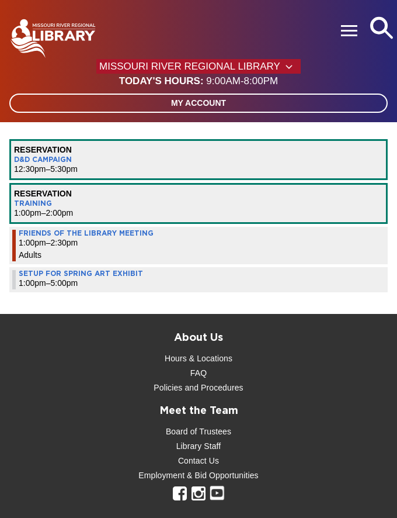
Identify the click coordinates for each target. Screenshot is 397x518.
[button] (198, 81)
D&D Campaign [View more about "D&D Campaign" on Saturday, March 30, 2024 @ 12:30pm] (43, 159)
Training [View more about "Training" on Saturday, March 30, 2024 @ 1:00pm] (33, 203)
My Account (198, 103)
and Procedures (212, 387)
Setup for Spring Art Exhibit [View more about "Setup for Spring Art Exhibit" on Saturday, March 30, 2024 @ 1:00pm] (81, 273)
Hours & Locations (198, 358)
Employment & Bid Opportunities (198, 475)
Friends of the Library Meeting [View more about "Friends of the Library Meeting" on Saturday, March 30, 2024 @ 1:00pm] (86, 233)
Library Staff (198, 446)
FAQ (198, 373)
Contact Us (198, 460)
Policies (168, 387)
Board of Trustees (198, 431)
